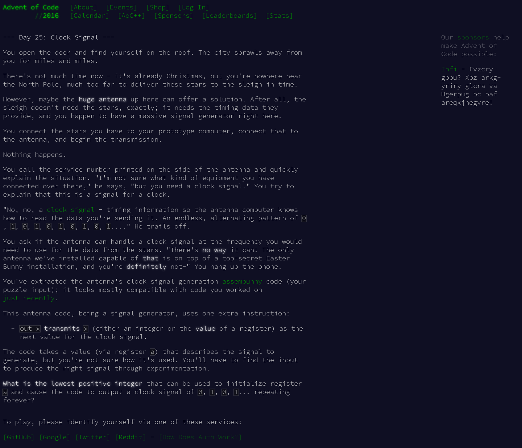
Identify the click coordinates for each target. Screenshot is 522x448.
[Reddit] (130, 437)
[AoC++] (131, 15)
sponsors (473, 37)
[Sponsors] (174, 15)
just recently (29, 298)
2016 (51, 15)
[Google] (55, 437)
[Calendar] (89, 15)
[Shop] (158, 7)
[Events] (121, 7)
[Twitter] (93, 437)
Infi (449, 69)
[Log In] (194, 7)
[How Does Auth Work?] (200, 437)
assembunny (242, 281)
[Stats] (279, 15)
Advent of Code (31, 7)
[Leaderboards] (229, 15)
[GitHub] (19, 437)
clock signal (71, 209)
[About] (84, 7)
